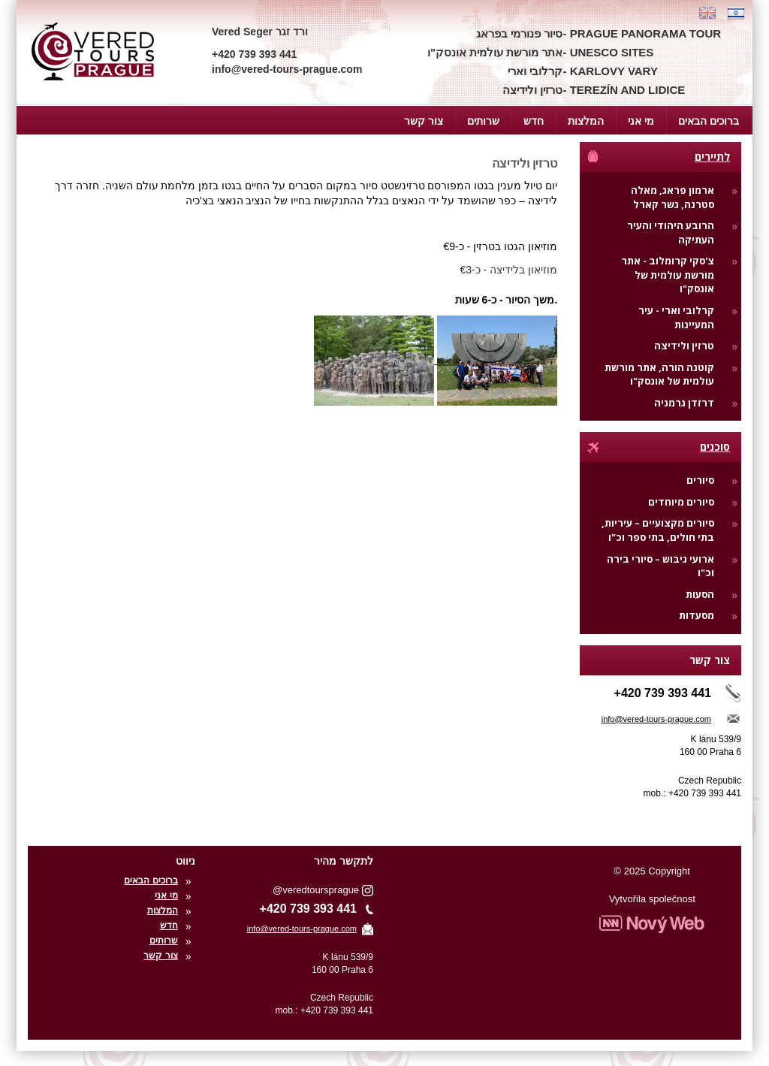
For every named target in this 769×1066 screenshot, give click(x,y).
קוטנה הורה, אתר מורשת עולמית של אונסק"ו (659, 374)
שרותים (483, 121)
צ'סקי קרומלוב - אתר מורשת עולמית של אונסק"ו (667, 274)
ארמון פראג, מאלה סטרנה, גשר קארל (672, 197)
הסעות (700, 594)
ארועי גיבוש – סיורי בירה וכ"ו (660, 566)
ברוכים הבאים (708, 121)
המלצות (586, 121)
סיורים (700, 480)
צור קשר (423, 121)
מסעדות (696, 615)
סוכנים (658, 446)
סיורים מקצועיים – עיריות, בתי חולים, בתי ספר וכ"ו (658, 530)
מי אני (641, 121)
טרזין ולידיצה (684, 345)
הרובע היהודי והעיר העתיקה (670, 232)
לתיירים (658, 156)
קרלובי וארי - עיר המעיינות (676, 317)
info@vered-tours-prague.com (656, 718)
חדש (533, 121)
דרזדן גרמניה (684, 402)
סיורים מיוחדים (681, 502)
